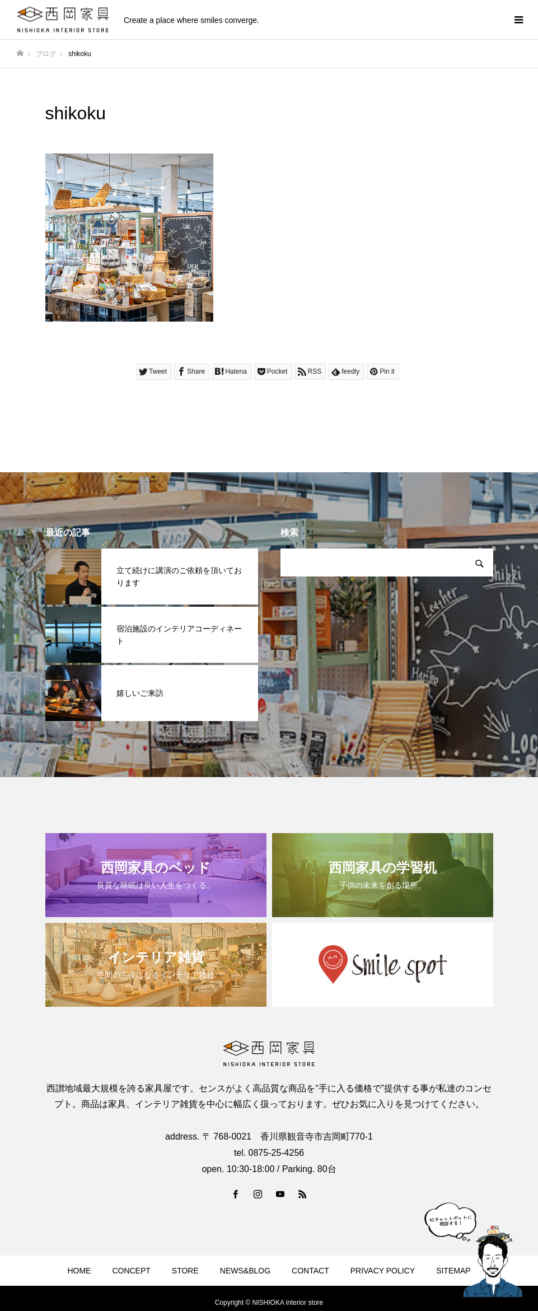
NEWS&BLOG (245, 1270)
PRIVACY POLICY (382, 1270)
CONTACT (310, 1270)
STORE (185, 1270)
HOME (79, 1270)
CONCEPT (131, 1270)
